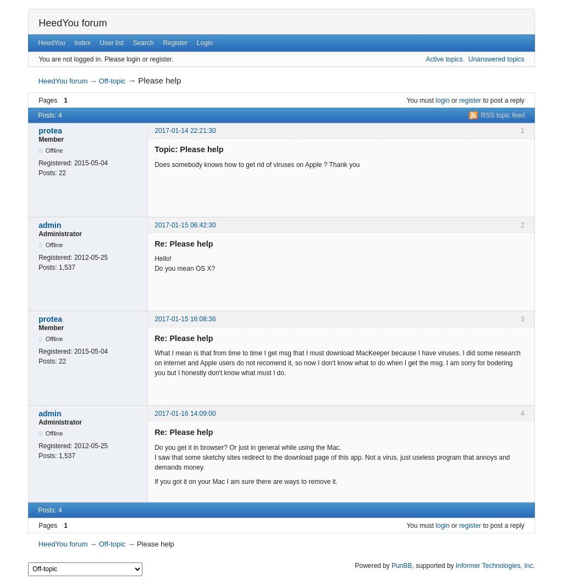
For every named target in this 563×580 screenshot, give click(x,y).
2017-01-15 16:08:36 (185, 319)
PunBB (401, 566)
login (442, 100)
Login (205, 43)
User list (111, 43)
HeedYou (51, 43)
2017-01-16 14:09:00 (185, 413)
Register (175, 43)
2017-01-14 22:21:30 (185, 131)
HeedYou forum (72, 23)
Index (82, 43)
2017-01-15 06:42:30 (185, 225)
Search (143, 43)
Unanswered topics (496, 59)
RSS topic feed (503, 115)
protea (50, 130)
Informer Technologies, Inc (494, 566)
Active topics (444, 59)
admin (49, 225)
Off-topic (112, 81)
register (470, 100)
